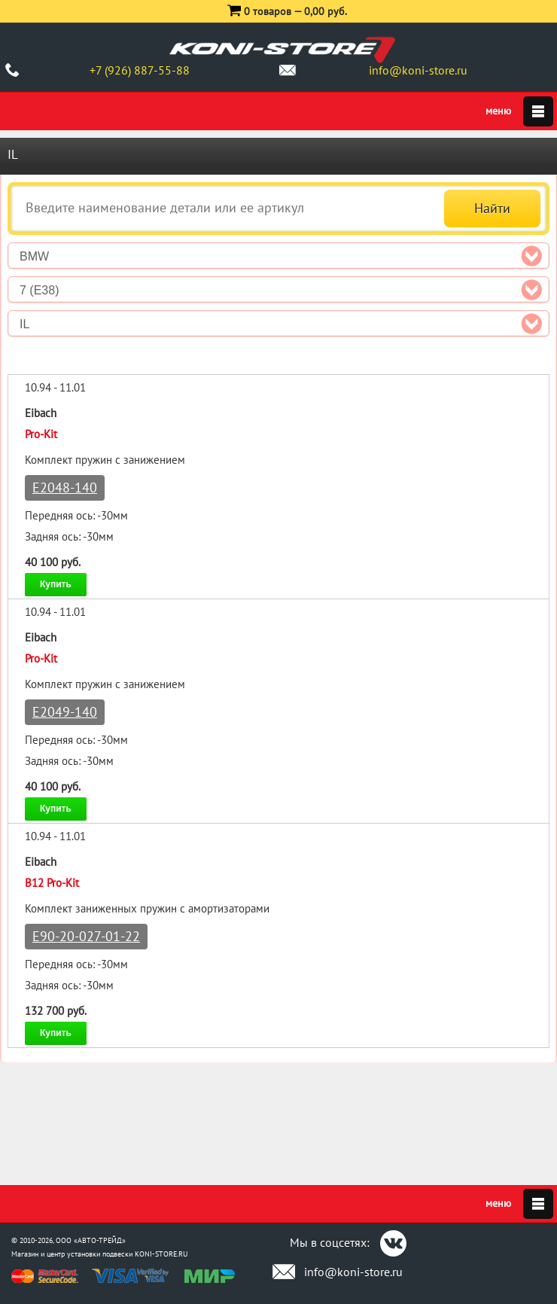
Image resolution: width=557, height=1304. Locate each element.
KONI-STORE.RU (161, 1254)
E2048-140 (64, 487)
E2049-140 (64, 712)
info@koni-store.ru (418, 70)
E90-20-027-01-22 (86, 936)
